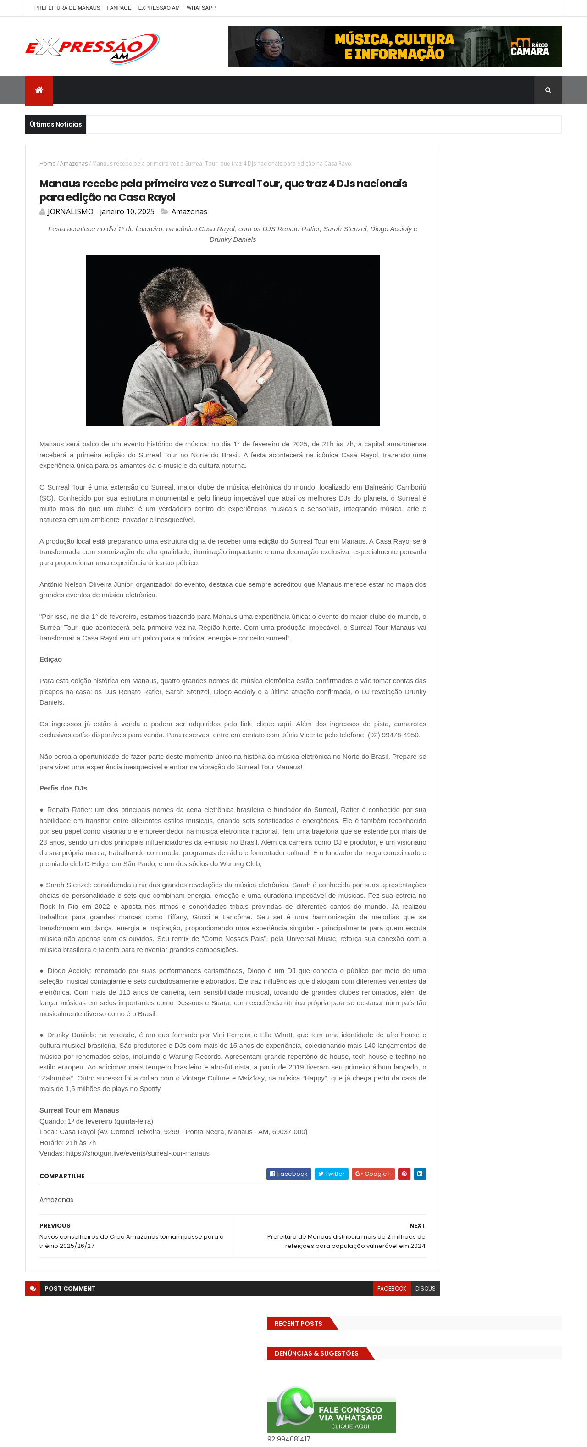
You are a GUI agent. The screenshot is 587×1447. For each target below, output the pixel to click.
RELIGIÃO (539, 510)
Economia (414, 397)
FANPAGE (119, 8)
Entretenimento (490, 413)
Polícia (501, 494)
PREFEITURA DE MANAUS (67, 8)
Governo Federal (423, 462)
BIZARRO (485, 349)
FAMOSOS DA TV (523, 430)
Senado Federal (480, 526)
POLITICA (533, 494)
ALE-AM (410, 349)
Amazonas (74, 163)
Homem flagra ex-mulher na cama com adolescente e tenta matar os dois (498, 760)
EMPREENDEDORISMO (427, 413)
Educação (453, 397)
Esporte (479, 430)
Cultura (410, 381)
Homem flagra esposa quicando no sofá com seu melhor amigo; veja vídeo (498, 605)
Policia (472, 494)
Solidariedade (532, 526)
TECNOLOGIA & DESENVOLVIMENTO (481, 542)
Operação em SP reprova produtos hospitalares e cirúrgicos (492, 712)
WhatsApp (201, 8)
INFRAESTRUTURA (480, 462)
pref (437, 510)
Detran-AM (490, 381)
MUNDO (441, 494)
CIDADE (488, 365)
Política (410, 510)
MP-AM (409, 494)
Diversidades (536, 381)
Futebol (410, 446)
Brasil (540, 349)
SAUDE (408, 526)
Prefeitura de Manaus (485, 510)
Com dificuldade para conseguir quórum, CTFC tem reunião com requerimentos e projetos (487, 658)
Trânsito (412, 558)
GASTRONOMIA (453, 446)
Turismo (447, 558)
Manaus (465, 478)
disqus (363, 1377)
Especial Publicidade (428, 430)
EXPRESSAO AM (159, 8)
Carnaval (413, 365)
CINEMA (520, 365)
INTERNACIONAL (421, 478)
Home (47, 163)
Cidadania (451, 365)
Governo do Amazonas (517, 446)
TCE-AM (411, 542)
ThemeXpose (145, 1434)
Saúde (438, 526)
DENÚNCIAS (448, 381)
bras (515, 349)
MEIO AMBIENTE (507, 478)
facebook (329, 1377)
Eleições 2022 (497, 397)
